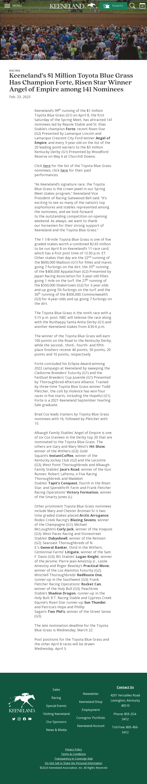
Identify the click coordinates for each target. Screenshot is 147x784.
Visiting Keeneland (56, 714)
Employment (91, 710)
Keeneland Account (91, 726)
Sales (56, 689)
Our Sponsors (56, 722)
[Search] (130, 6)
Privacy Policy (73, 749)
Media (23, 54)
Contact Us (125, 687)
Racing (56, 698)
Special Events (56, 706)
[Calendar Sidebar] (140, 6)
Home (12, 54)
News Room (38, 54)
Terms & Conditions (73, 754)
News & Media (56, 730)
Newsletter (91, 694)
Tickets (113, 6)
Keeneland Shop (90, 702)
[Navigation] (7, 5)
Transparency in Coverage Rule (73, 758)
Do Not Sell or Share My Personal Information (73, 763)
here (47, 165)
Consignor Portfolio (90, 718)
